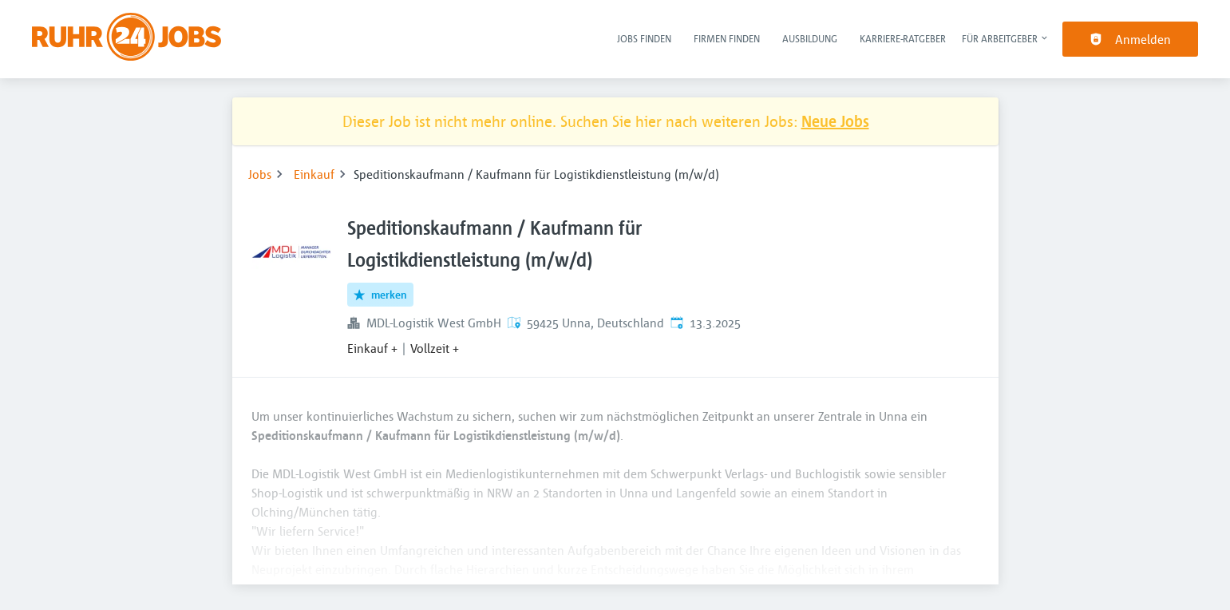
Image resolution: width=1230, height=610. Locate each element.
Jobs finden (644, 38)
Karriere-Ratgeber (903, 38)
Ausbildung (809, 38)
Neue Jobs (835, 121)
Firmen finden (727, 38)
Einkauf (314, 174)
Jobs (259, 174)
